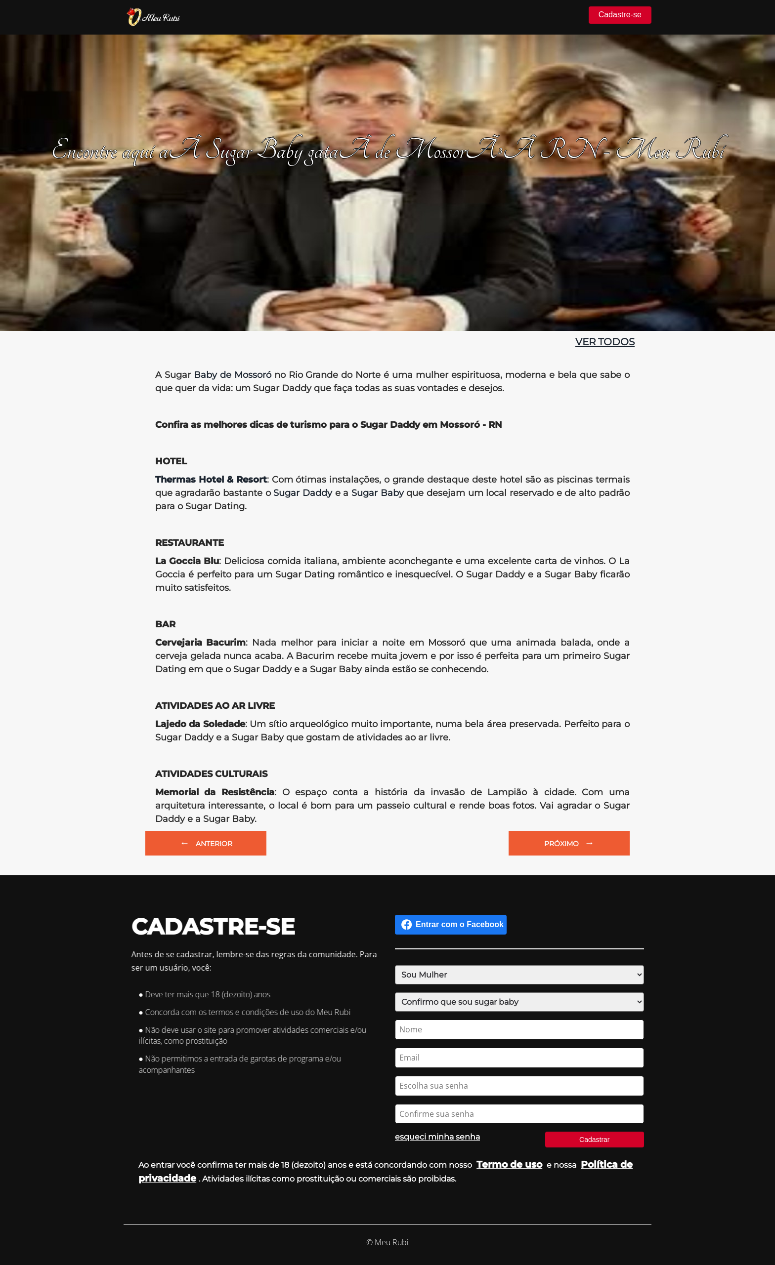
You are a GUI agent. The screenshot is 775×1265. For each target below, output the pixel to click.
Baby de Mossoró (232, 374)
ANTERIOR (206, 843)
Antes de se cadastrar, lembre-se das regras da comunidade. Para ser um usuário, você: (257, 961)
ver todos (605, 342)
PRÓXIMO (569, 843)
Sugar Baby (377, 493)
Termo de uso (509, 1164)
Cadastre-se (620, 14)
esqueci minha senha (434, 1137)
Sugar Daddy (302, 493)
